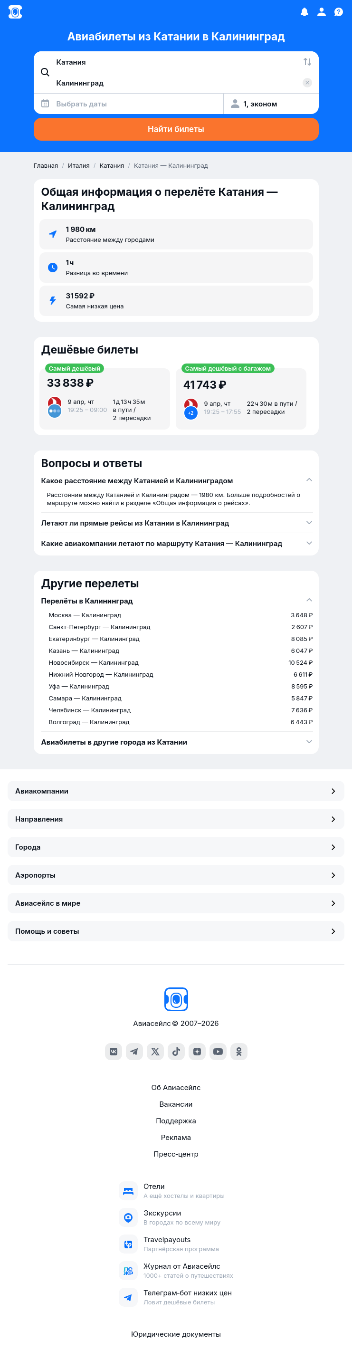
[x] (155, 1051)
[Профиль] (321, 12)
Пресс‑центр (175, 1153)
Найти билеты (176, 129)
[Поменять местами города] (307, 61)
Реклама (176, 1137)
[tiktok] (176, 1051)
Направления (176, 818)
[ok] (239, 1051)
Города (176, 847)
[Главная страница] (15, 11)
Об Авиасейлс (175, 1087)
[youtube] (218, 1051)
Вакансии (176, 1104)
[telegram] (134, 1051)
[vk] (113, 1051)
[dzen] (197, 1051)
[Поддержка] (338, 12)
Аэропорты (176, 875)
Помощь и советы (176, 931)
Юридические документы (176, 1334)
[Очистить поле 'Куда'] (307, 82)
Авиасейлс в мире (176, 903)
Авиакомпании (176, 790)
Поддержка (176, 1120)
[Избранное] (304, 12)
